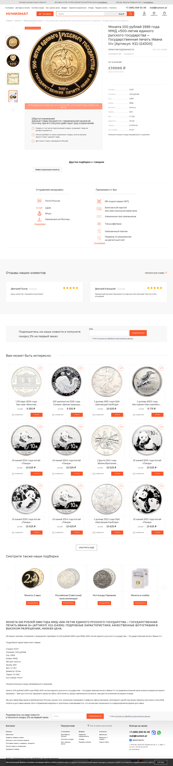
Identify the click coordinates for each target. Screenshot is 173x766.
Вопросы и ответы (103, 738)
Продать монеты (101, 8)
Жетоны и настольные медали (17, 740)
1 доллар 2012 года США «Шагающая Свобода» (107, 521)
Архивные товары (12, 749)
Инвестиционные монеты (47, 169)
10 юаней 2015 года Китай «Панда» (147, 462)
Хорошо (160, 762)
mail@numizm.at (158, 7)
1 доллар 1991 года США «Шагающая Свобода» (107, 403)
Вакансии (103, 734)
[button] (13, 109)
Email (91, 329)
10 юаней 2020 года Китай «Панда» (26, 521)
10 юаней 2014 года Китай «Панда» (26, 462)
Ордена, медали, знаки (15, 737)
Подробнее (40, 224)
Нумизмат (17, 14)
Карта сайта (104, 742)
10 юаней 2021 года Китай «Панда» (147, 521)
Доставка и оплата (22, 8)
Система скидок (38, 8)
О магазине (9, 8)
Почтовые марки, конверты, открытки (20, 743)
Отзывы (91, 8)
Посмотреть (32, 603)
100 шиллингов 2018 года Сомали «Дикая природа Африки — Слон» (66, 403)
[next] (164, 588)
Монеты (9, 731)
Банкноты (9, 734)
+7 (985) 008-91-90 (136, 7)
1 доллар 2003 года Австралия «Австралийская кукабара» (147, 403)
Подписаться (138, 333)
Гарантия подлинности (78, 8)
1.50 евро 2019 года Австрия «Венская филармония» (26, 403)
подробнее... (103, 2)
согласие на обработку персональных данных (115, 338)
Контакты (113, 8)
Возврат (64, 8)
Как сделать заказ (53, 8)
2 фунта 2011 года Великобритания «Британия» (106, 462)
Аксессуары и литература (16, 746)
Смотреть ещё (86, 547)
